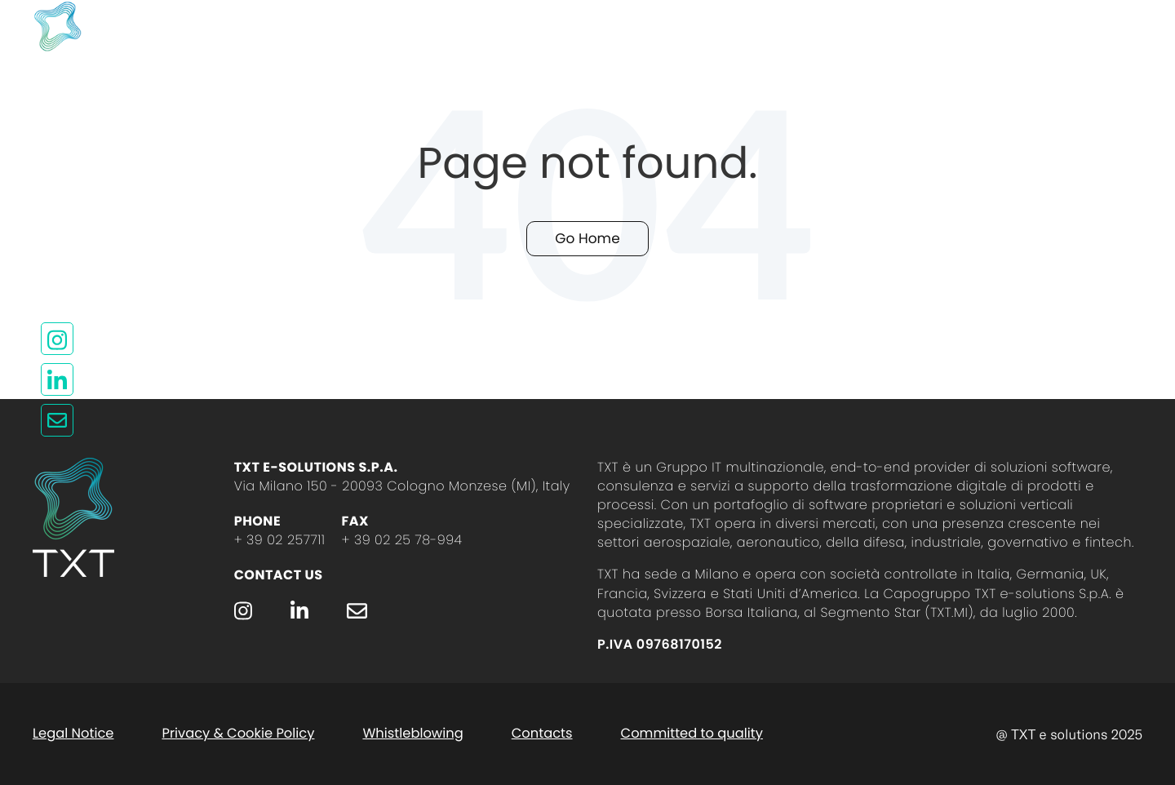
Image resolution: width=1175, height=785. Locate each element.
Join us (866, 26)
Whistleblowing (412, 733)
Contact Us (278, 574)
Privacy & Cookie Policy (238, 733)
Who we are (404, 26)
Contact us (567, 26)
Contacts (542, 733)
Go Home (587, 238)
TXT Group (724, 26)
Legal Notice (73, 733)
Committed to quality (692, 733)
